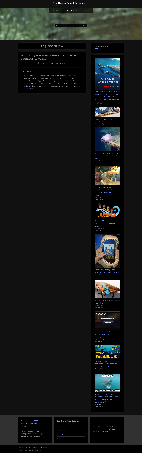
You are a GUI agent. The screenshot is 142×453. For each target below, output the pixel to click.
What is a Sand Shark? (103, 119)
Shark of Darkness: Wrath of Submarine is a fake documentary (105, 334)
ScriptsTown (40, 450)
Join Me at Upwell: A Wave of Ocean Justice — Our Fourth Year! (106, 223)
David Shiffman (59, 63)
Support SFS (84, 11)
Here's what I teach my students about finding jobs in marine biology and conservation (107, 363)
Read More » (29, 88)
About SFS (64, 11)
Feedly (36, 431)
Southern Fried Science (69, 3)
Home (55, 11)
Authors (74, 11)
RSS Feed (37, 421)
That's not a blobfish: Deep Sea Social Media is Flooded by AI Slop (106, 155)
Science (28, 71)
